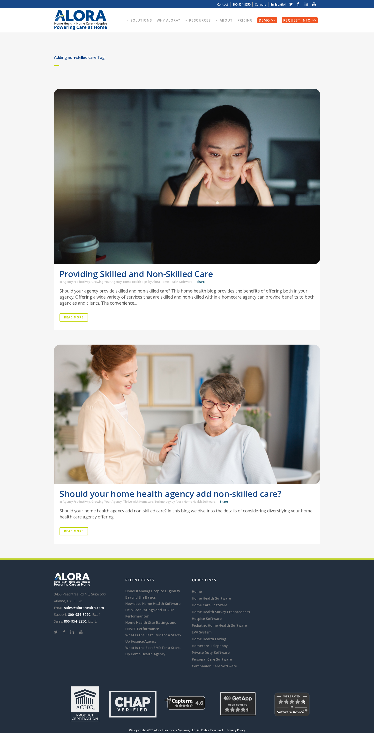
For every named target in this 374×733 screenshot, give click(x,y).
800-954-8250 (241, 4)
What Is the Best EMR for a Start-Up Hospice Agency (153, 638)
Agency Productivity (76, 282)
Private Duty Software (211, 652)
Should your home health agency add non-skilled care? (170, 493)
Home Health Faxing (209, 639)
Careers (260, 4)
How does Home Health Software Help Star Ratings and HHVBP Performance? (152, 609)
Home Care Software (209, 605)
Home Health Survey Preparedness (221, 612)
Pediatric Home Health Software (219, 625)
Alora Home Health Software (172, 282)
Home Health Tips (135, 282)
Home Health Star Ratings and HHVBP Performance (150, 625)
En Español (277, 4)
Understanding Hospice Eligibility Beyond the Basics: (152, 594)
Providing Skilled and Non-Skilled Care (136, 273)
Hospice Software (207, 618)
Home (197, 591)
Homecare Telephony (210, 645)
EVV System (202, 632)
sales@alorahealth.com (84, 607)
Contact (222, 4)
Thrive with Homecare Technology (147, 502)
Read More (73, 317)
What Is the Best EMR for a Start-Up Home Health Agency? (153, 650)
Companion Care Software (214, 666)
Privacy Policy (236, 730)
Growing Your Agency (106, 282)
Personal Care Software (212, 659)
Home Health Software (211, 598)
